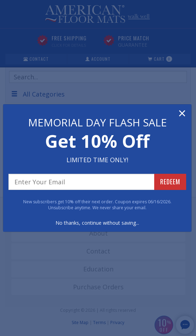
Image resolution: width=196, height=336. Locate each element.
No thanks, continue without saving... (97, 222)
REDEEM (170, 181)
